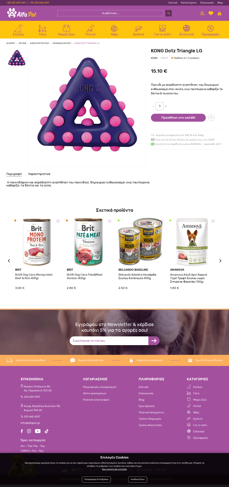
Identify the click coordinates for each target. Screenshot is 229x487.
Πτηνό (198, 406)
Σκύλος (199, 387)
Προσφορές (202, 438)
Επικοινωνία (207, 2)
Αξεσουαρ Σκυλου (38, 43)
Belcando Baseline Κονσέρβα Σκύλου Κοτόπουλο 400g (137, 276)
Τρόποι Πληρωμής (153, 419)
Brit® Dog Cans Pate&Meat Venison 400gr (84, 276)
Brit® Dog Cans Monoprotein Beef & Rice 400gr (34, 276)
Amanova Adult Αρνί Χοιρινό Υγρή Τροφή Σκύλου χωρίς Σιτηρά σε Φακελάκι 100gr (188, 278)
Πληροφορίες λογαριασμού (102, 387)
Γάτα (197, 393)
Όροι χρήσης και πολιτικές (114, 469)
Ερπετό (199, 419)
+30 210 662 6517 (39, 2)
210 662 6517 (32, 419)
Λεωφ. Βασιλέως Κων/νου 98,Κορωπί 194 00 (43, 410)
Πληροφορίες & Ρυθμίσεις (96, 479)
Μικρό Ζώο (201, 400)
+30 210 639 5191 (16, 2)
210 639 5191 (32, 398)
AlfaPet (10, 43)
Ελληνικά (200, 431)
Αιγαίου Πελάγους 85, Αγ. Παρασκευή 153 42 (38, 389)
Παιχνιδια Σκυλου (60, 43)
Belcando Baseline (133, 270)
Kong (154, 58)
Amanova (177, 270)
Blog (220, 2)
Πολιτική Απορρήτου (154, 412)
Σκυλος (22, 43)
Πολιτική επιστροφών (98, 400)
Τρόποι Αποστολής (153, 425)
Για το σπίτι (202, 425)
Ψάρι (197, 412)
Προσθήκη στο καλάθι (178, 118)
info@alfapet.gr (30, 425)
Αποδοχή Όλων (138, 479)
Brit (18, 270)
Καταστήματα (188, 2)
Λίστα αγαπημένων (96, 393)
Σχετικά (173, 2)
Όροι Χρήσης (149, 406)
